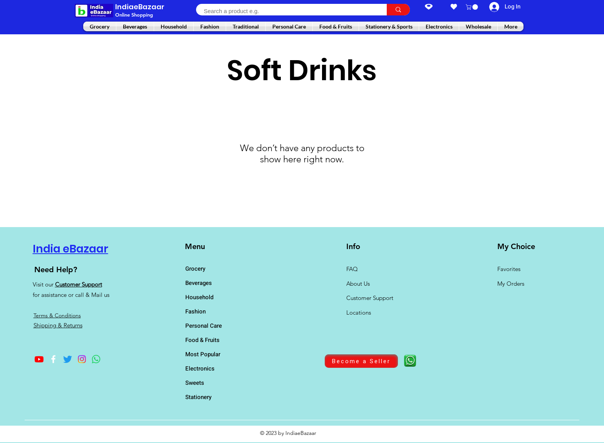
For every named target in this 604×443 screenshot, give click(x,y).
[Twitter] (67, 359)
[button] (472, 7)
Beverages (198, 283)
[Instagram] (82, 359)
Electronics (200, 368)
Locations (359, 312)
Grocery (195, 268)
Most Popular (202, 354)
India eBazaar (70, 248)
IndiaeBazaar (139, 7)
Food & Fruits (202, 340)
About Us (358, 283)
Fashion (195, 311)
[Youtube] (39, 359)
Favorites (508, 269)
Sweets (194, 383)
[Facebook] (53, 359)
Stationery (198, 397)
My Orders (510, 283)
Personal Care (203, 326)
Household (199, 297)
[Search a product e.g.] (287, 11)
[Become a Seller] (361, 361)
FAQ (352, 269)
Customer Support (78, 284)
